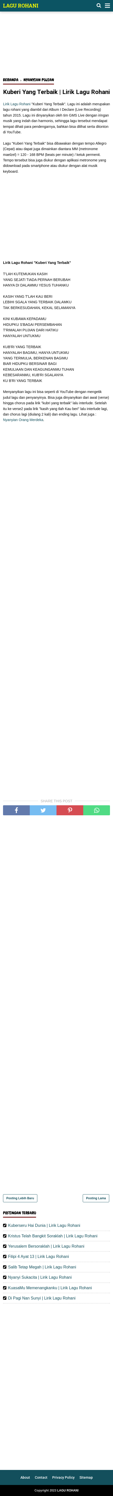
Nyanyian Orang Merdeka (23, 420)
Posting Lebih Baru (20, 1198)
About (25, 1477)
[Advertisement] (56, 47)
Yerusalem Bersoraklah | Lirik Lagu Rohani (46, 1246)
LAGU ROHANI (20, 5)
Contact (41, 1477)
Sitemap (86, 1477)
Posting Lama (96, 1198)
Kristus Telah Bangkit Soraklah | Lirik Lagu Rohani (52, 1236)
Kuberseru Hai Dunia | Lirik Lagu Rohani (44, 1225)
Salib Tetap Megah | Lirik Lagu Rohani (42, 1267)
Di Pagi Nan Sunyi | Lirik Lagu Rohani (41, 1298)
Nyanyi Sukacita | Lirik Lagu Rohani (40, 1277)
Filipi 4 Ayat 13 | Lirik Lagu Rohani (38, 1256)
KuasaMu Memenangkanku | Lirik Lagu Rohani (50, 1288)
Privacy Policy (63, 1477)
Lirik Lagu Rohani (17, 104)
